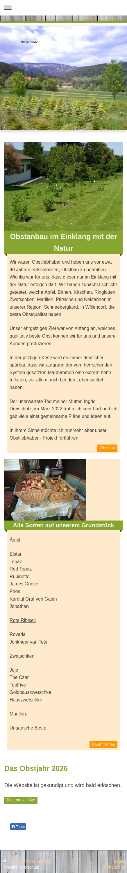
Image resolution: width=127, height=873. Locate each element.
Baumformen (103, 744)
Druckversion (18, 861)
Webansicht (113, 867)
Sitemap (43, 861)
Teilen (18, 827)
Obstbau (107, 447)
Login (119, 861)
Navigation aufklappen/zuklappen (63, 7)
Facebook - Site (21, 800)
